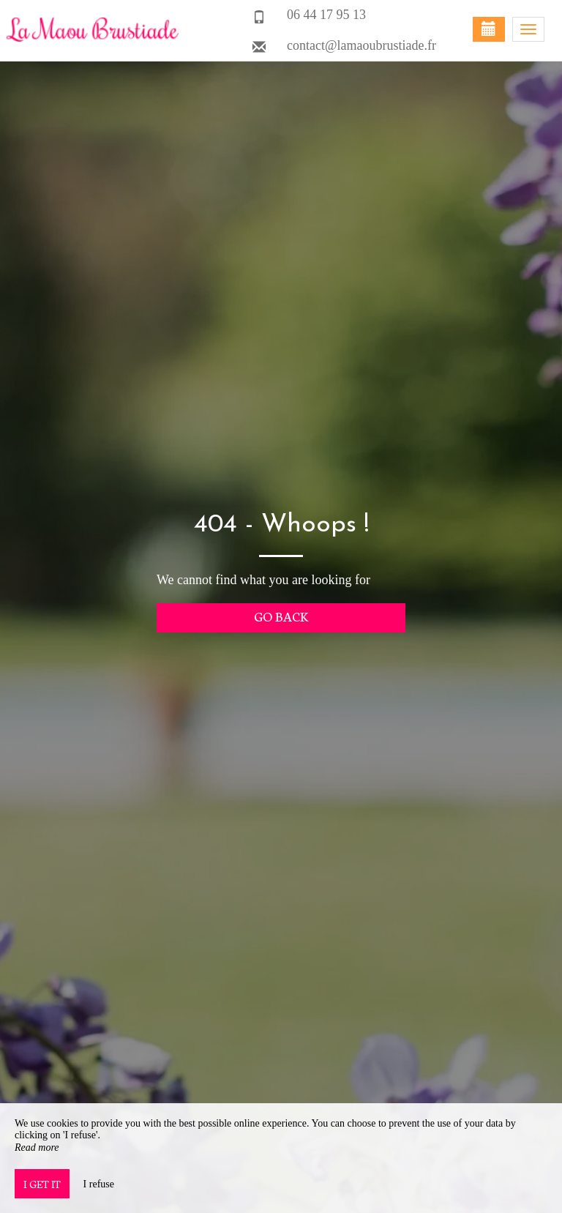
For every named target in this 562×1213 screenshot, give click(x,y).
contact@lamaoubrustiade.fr (361, 45)
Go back (281, 616)
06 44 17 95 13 (326, 14)
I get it (42, 1183)
